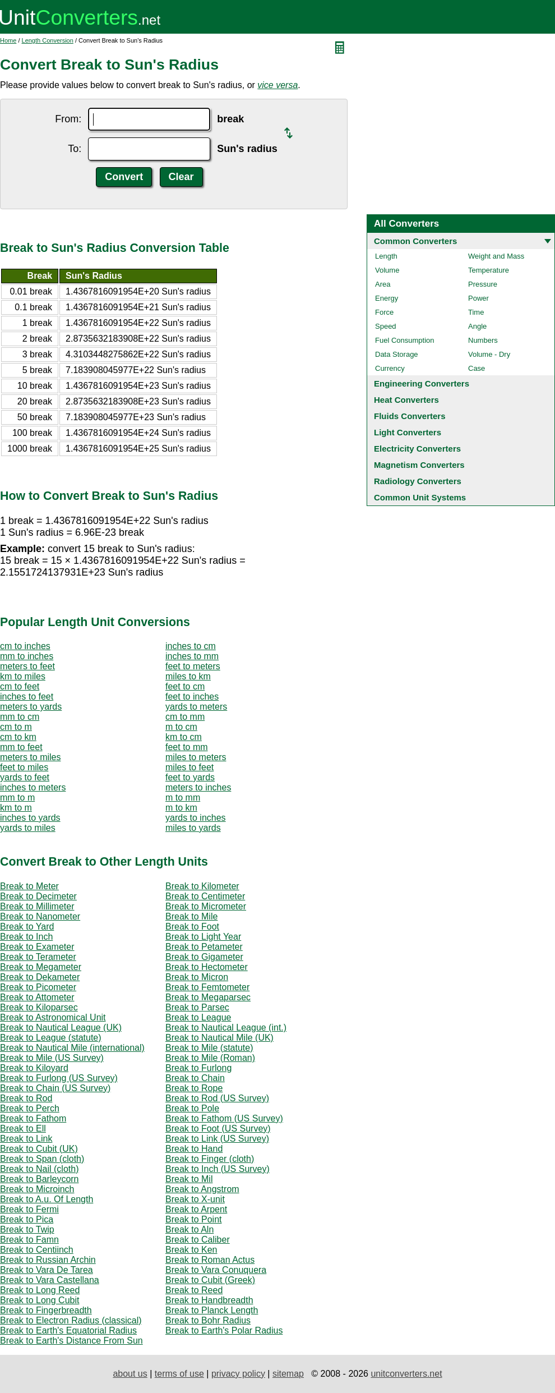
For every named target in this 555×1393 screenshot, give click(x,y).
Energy (386, 298)
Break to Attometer (37, 997)
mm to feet (21, 747)
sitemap (288, 1373)
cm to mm (185, 716)
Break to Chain (195, 1078)
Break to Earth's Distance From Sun (71, 1340)
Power (478, 298)
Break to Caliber (197, 1239)
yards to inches (195, 817)
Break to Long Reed (40, 1290)
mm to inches (26, 656)
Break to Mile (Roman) (210, 1058)
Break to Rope (194, 1088)
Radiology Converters (417, 481)
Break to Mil (188, 1179)
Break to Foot (192, 926)
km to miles (22, 676)
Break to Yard (27, 926)
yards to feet (24, 777)
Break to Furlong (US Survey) (59, 1078)
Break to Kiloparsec (39, 1007)
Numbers (483, 340)
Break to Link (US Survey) (217, 1138)
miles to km (188, 676)
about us (130, 1373)
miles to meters (195, 757)
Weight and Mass (496, 256)
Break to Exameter (37, 946)
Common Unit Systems (420, 497)
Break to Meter (29, 886)
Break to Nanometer (40, 916)
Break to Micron (196, 977)
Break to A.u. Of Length (46, 1199)
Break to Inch (26, 936)
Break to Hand (194, 1148)
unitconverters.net (406, 1373)
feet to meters (192, 666)
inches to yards (30, 817)
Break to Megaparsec (208, 997)
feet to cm (185, 686)
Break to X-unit (195, 1199)
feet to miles (24, 767)
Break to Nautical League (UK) (61, 1027)
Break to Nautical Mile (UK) (219, 1037)
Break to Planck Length (211, 1310)
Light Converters (407, 432)
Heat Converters (406, 399)
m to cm (181, 727)
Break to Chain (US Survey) (55, 1088)
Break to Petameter (204, 946)
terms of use (179, 1373)
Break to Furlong (198, 1068)
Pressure (482, 284)
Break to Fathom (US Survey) (224, 1118)
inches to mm (192, 656)
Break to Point (193, 1219)
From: (68, 119)
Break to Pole (192, 1108)
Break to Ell (23, 1128)
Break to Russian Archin (48, 1260)
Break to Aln (189, 1229)
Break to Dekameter (40, 977)
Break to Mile (191, 916)
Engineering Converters (421, 383)
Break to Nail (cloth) (39, 1169)
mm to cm (19, 716)
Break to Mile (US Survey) (52, 1058)
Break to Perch (29, 1108)
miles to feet (189, 767)
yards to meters (196, 706)
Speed (385, 326)
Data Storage (396, 354)
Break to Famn (29, 1239)
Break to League (198, 1017)
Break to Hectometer (206, 967)
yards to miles (27, 828)
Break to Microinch (37, 1189)
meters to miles (30, 757)
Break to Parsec (197, 1007)
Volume (387, 270)
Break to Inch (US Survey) (217, 1169)
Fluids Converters (410, 416)
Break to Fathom (33, 1118)
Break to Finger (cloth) (209, 1159)
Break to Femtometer (207, 987)
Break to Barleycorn (39, 1179)
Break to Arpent (196, 1209)
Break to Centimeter (205, 896)
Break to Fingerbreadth (46, 1310)
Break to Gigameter (204, 957)
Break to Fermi (29, 1209)
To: (74, 148)
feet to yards (190, 777)
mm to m (17, 797)
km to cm (183, 737)
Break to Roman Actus (210, 1260)
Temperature (488, 270)
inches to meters (33, 787)
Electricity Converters (417, 448)
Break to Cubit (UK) (39, 1148)
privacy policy (238, 1373)
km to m (16, 807)
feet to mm (186, 747)
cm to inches (25, 646)
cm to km (18, 737)
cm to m (16, 727)
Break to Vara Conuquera (215, 1270)
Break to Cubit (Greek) (210, 1280)
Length (386, 256)
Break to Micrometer (205, 906)
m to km (181, 807)
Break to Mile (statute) (209, 1047)
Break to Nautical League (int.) (225, 1027)
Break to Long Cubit (39, 1300)
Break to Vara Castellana (49, 1280)
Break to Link (26, 1138)
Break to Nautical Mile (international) (72, 1047)
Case (476, 368)
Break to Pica (26, 1219)
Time (476, 312)
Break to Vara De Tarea (46, 1270)
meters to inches (198, 787)
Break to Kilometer (202, 886)
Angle (477, 326)
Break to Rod (26, 1098)
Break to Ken (191, 1249)
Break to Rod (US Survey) (217, 1098)
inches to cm (190, 646)
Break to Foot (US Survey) (218, 1128)
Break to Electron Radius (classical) (71, 1320)
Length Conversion (47, 40)
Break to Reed (194, 1290)
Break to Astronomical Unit (53, 1017)
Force (384, 312)
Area (382, 284)
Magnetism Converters (419, 465)
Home (8, 40)
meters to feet (27, 666)
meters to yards (31, 706)
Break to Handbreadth (209, 1300)
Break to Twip (27, 1229)
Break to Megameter (40, 967)
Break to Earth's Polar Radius (224, 1330)
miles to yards (193, 828)
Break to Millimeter (37, 906)
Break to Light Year (203, 936)
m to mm (182, 797)
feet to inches (192, 696)
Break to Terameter (38, 957)
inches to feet (26, 696)
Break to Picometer (38, 987)
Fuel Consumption (404, 340)
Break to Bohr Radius (208, 1320)
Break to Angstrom (202, 1189)
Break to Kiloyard (34, 1068)
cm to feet (19, 686)
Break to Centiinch (36, 1249)
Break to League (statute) (50, 1037)
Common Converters (415, 241)
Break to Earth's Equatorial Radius (68, 1330)
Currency (390, 368)
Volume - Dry (489, 354)
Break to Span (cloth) (42, 1159)
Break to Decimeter (38, 896)
